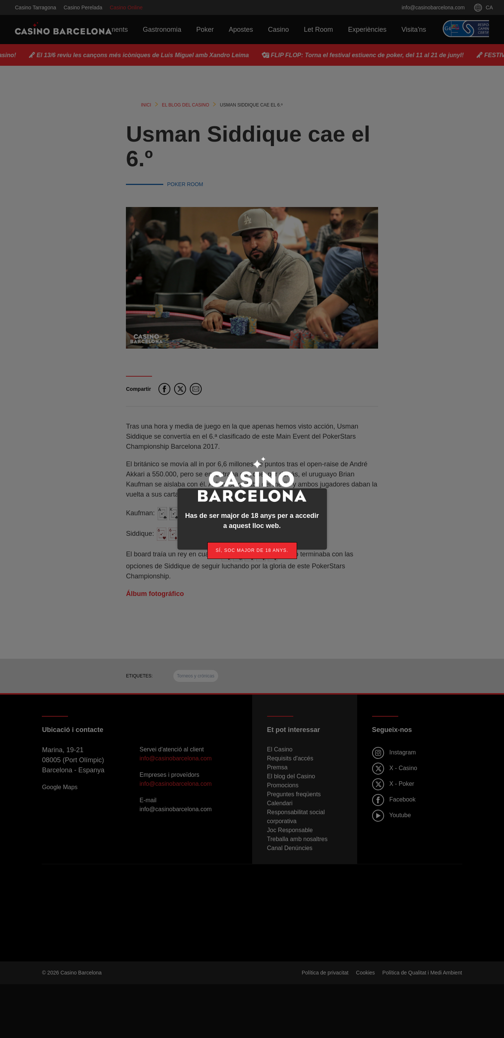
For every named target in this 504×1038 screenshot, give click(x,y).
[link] (252, 550)
